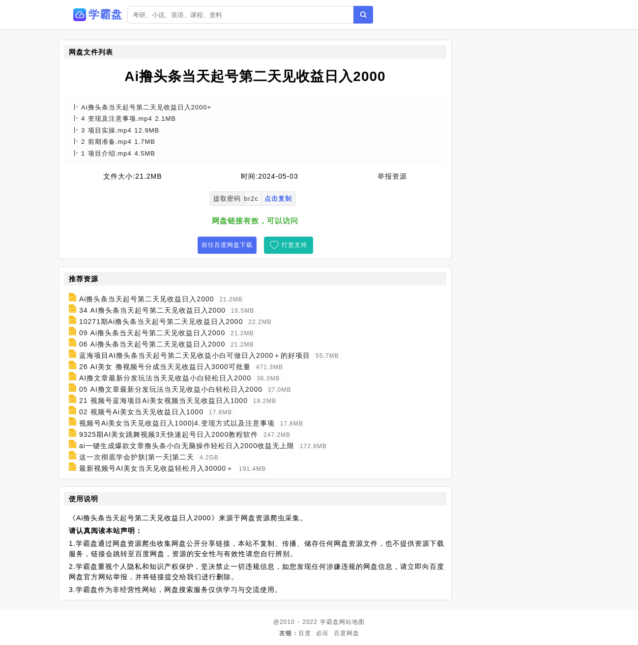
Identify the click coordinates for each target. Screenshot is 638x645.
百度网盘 (346, 633)
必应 (322, 633)
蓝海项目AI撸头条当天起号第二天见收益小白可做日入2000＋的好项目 (194, 355)
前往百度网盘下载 (227, 245)
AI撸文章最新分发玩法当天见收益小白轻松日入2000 (165, 378)
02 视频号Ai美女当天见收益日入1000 (141, 412)
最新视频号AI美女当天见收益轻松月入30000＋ (156, 468)
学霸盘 (329, 621)
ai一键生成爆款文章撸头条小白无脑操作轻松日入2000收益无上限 (186, 446)
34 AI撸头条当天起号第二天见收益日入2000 (152, 310)
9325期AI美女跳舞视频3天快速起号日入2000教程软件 (168, 434)
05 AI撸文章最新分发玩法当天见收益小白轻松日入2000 (170, 389)
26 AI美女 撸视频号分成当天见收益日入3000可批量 (165, 367)
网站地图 (352, 621)
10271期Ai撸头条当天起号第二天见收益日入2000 (161, 321)
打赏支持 (294, 245)
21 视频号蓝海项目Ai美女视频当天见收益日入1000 (163, 400)
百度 (304, 633)
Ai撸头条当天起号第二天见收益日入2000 (146, 299)
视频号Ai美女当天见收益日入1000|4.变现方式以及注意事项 (177, 423)
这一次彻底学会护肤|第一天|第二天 (136, 457)
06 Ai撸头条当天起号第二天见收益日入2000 (152, 344)
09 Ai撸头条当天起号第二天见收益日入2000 (152, 333)
